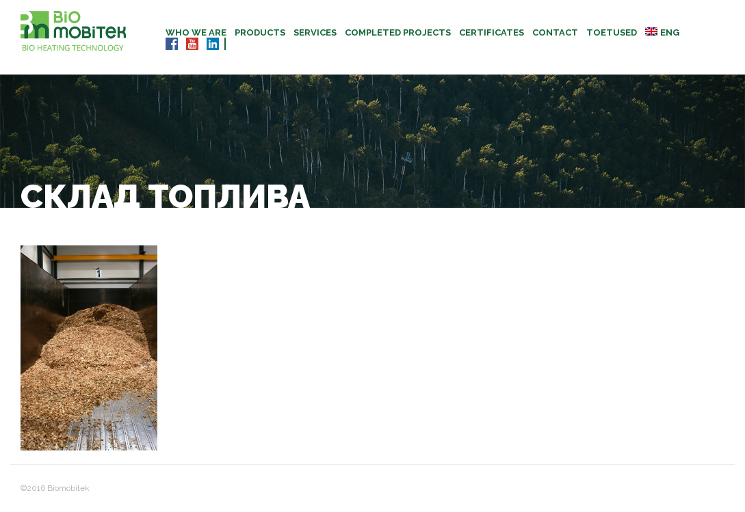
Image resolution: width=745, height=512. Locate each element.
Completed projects (398, 32)
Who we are (196, 32)
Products (260, 32)
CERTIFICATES (491, 32)
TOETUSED (611, 32)
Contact (555, 32)
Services (315, 32)
